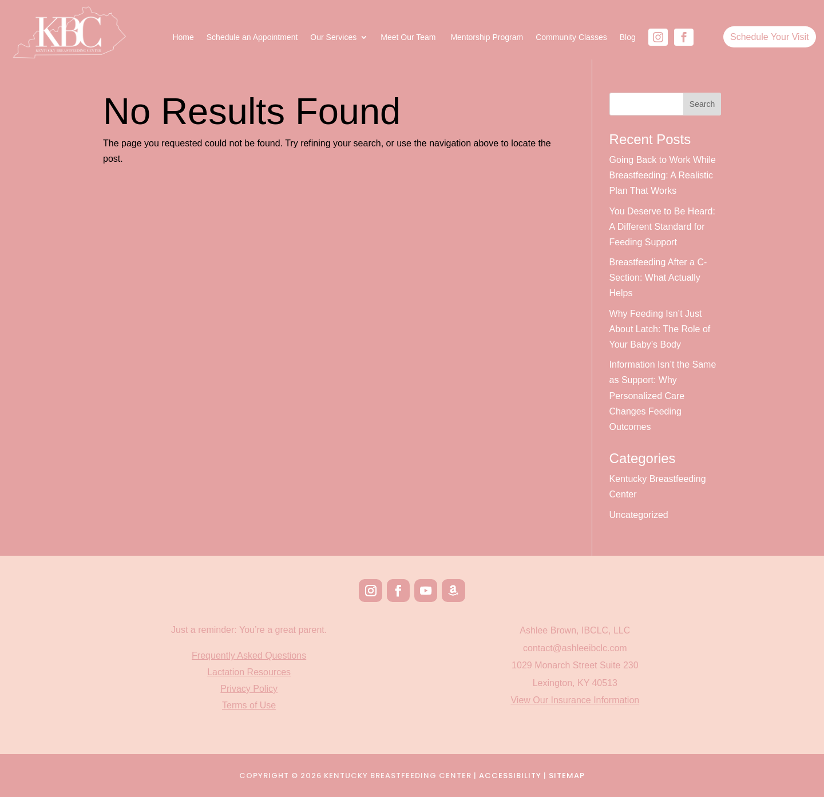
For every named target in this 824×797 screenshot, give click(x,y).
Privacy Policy (249, 689)
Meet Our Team (409, 37)
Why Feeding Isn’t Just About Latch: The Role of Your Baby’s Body (660, 329)
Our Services (333, 37)
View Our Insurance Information (574, 700)
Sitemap (567, 775)
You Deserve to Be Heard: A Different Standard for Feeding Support (662, 226)
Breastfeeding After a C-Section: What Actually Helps (658, 277)
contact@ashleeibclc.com (575, 648)
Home (182, 37)
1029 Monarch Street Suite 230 (575, 665)
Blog (628, 37)
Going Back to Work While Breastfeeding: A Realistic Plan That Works (662, 175)
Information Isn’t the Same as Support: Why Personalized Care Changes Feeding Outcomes (662, 396)
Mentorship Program (486, 37)
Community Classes (571, 37)
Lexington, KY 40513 (575, 683)
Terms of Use (249, 705)
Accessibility (510, 775)
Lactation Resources (249, 672)
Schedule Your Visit (769, 37)
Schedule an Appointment (252, 37)
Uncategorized (638, 515)
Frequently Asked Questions (249, 655)
